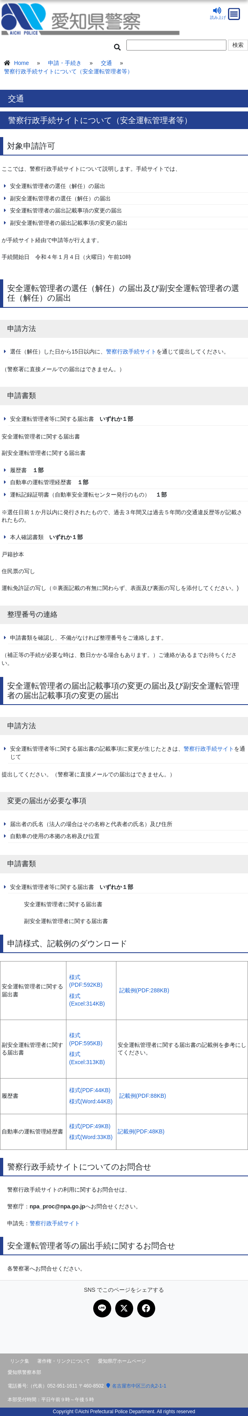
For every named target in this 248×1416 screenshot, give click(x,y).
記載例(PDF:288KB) (144, 990)
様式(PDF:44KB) (89, 1090)
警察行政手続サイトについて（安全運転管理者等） (68, 71)
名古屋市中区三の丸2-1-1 (136, 1386)
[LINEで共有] (102, 1308)
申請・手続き (65, 63)
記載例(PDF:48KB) (141, 1131)
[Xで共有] (124, 1308)
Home (21, 63)
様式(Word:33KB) (91, 1137)
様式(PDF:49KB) (89, 1126)
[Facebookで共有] (146, 1308)
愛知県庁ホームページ (122, 1361)
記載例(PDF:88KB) (142, 1096)
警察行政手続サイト (131, 351)
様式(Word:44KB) (91, 1101)
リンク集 (19, 1361)
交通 (106, 63)
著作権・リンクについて (63, 1361)
